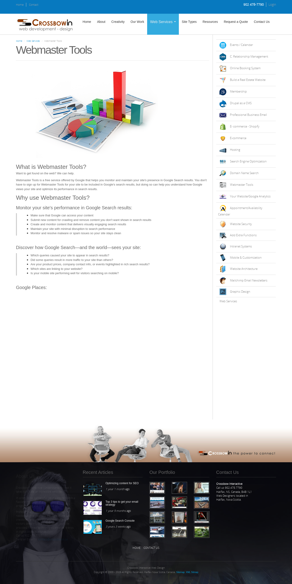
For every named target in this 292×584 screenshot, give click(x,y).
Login (272, 4)
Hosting (235, 150)
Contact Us (262, 22)
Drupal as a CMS (241, 103)
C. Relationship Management (249, 56)
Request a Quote (236, 22)
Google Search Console (120, 520)
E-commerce (238, 138)
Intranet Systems (241, 246)
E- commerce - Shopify (244, 126)
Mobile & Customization (246, 257)
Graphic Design (240, 291)
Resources (210, 22)
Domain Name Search (244, 173)
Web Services (163, 22)
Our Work (137, 22)
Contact (33, 5)
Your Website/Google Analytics (250, 196)
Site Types (189, 22)
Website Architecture (244, 269)
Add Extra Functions (243, 235)
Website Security (241, 224)
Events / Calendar (241, 45)
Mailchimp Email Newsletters (248, 280)
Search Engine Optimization (248, 161)
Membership (238, 91)
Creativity (118, 22)
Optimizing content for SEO (122, 483)
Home (20, 5)
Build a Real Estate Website (248, 80)
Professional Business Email (248, 115)
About (101, 22)
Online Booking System (245, 68)
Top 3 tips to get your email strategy (122, 503)
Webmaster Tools (241, 185)
